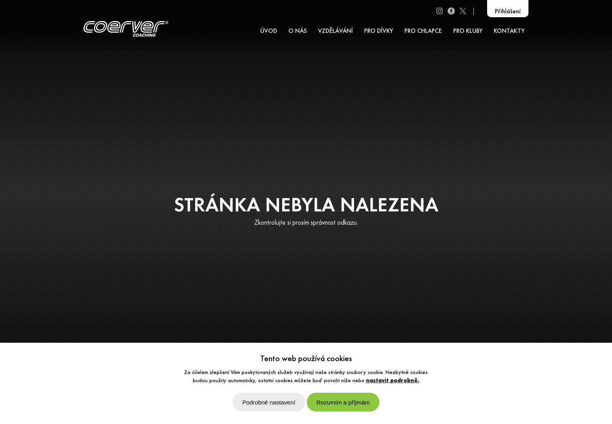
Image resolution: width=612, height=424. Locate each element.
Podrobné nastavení (268, 402)
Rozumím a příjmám (343, 402)
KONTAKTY (509, 31)
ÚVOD (268, 31)
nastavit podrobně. (392, 380)
